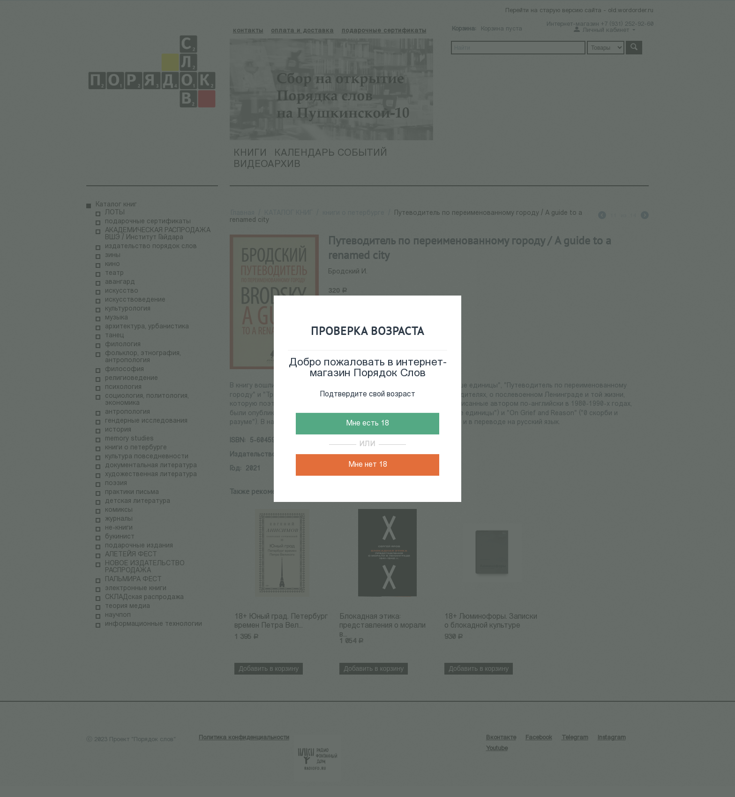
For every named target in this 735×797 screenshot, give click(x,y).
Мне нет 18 (367, 465)
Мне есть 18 (367, 423)
